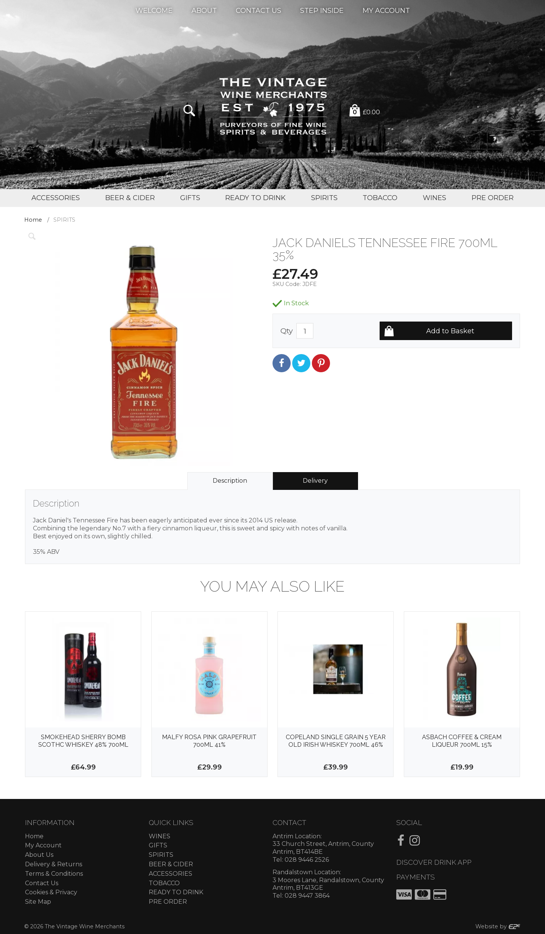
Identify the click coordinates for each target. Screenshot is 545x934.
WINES (159, 836)
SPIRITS (161, 854)
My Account (386, 10)
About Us (39, 854)
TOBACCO (164, 883)
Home (33, 219)
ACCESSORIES (170, 873)
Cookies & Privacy (51, 892)
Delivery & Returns (53, 864)
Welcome (154, 10)
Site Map (38, 901)
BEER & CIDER (171, 864)
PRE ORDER (168, 901)
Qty (286, 330)
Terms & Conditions (54, 873)
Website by (498, 926)
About (204, 10)
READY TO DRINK (176, 892)
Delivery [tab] (315, 480)
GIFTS (158, 845)
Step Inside (322, 10)
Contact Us (258, 10)
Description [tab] (230, 480)
